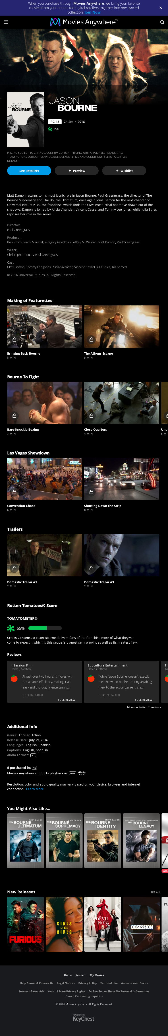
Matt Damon (106, 242)
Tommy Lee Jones (38, 267)
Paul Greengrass (18, 230)
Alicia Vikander (63, 267)
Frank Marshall (33, 242)
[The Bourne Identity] (102, 840)
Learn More (35, 789)
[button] (44, 326)
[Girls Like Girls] (64, 924)
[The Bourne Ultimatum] (25, 840)
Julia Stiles (103, 267)
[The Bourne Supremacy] (64, 840)
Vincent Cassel (84, 267)
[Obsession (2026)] (141, 924)
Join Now (93, 12)
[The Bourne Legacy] (141, 840)
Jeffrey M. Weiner (84, 242)
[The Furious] (25, 924)
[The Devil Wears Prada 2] (102, 924)
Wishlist (124, 171)
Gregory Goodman (58, 242)
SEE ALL (156, 892)
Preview (76, 171)
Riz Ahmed (119, 267)
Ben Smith (14, 242)
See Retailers (29, 171)
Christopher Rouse (20, 254)
